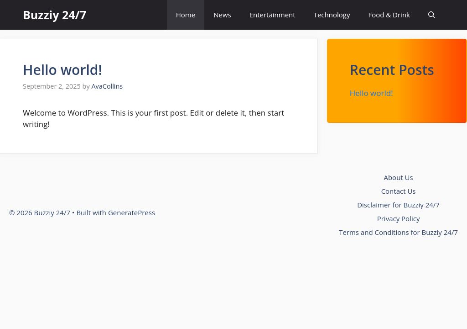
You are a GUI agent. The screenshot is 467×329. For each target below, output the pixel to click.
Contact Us (398, 191)
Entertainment (272, 14)
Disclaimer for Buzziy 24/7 (398, 204)
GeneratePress (131, 212)
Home (185, 14)
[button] (431, 15)
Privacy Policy (398, 218)
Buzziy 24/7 (54, 14)
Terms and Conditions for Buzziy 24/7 (398, 232)
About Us (398, 177)
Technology (332, 14)
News (222, 14)
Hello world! (62, 69)
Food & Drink (389, 14)
